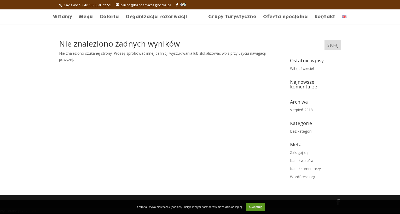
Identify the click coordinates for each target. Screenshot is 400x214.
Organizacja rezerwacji (156, 17)
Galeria (109, 17)
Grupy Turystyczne (232, 17)
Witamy (62, 17)
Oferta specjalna (285, 17)
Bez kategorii (301, 131)
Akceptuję (255, 207)
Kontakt (325, 17)
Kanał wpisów (302, 160)
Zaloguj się (299, 152)
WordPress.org (302, 176)
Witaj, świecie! (302, 68)
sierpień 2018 (301, 109)
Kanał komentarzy (305, 168)
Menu (86, 17)
